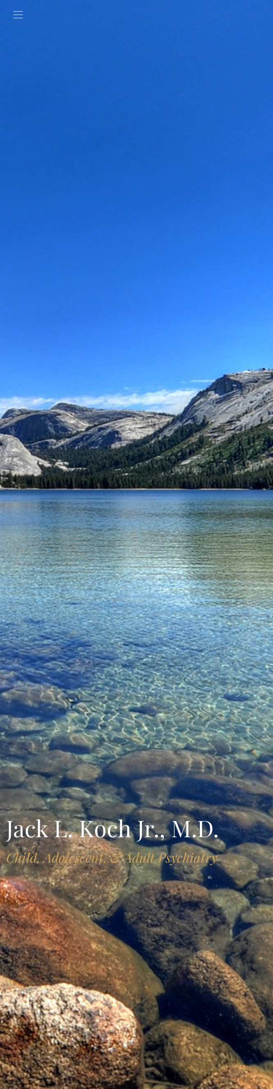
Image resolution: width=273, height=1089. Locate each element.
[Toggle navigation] (18, 15)
